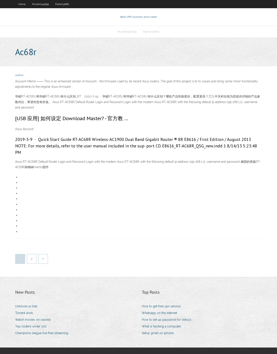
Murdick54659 (40, 4)
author (19, 75)
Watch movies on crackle (33, 319)
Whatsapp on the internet (159, 313)
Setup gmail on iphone (158, 333)
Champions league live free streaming (41, 333)
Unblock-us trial (26, 306)
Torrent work (24, 313)
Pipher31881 (62, 4)
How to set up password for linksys (166, 319)
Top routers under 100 (31, 326)
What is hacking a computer (161, 326)
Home (22, 4)
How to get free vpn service (161, 306)
